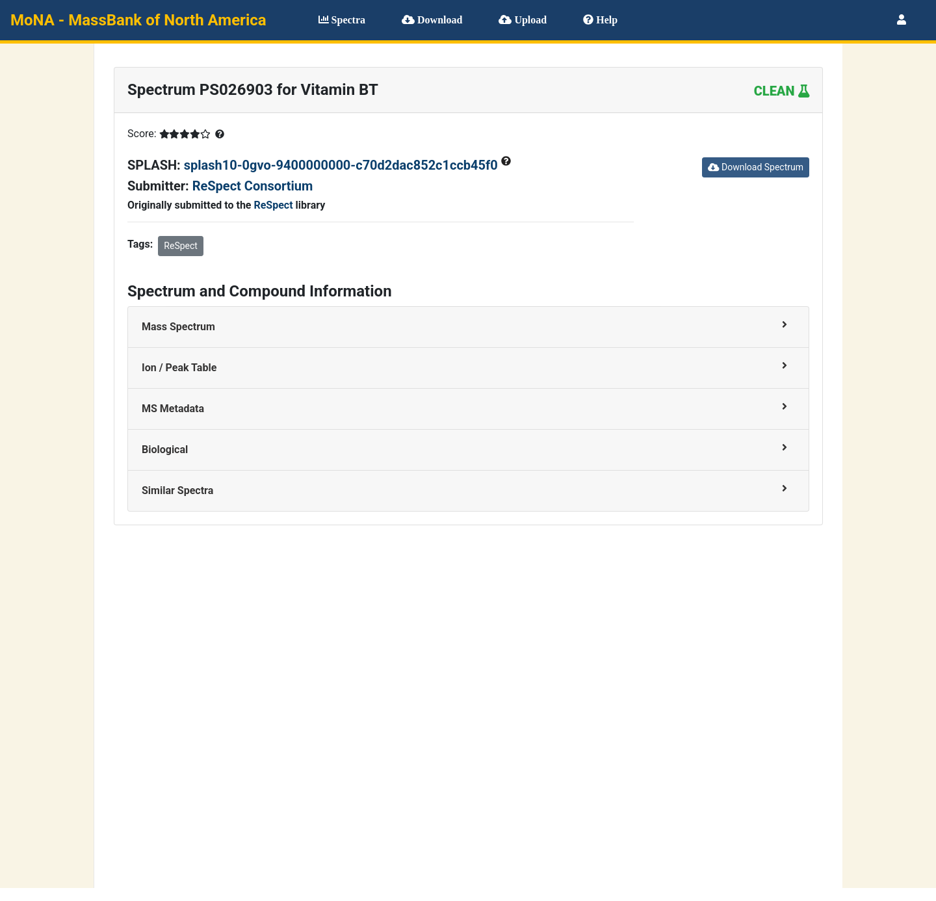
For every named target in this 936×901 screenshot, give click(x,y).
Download (432, 19)
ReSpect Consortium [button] (252, 186)
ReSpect (273, 205)
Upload (523, 19)
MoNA (138, 20)
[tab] (468, 327)
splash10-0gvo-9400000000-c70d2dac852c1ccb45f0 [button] (342, 165)
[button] (901, 20)
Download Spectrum (755, 167)
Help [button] (600, 19)
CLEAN (781, 91)
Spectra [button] (341, 19)
